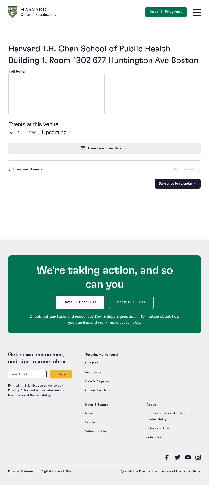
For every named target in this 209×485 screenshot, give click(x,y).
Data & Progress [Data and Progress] (168, 13)
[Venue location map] (56, 94)
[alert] (104, 148)
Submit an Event (97, 431)
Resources (93, 372)
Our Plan (91, 363)
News (89, 413)
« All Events (16, 71)
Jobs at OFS (155, 437)
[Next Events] (18, 132)
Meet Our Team (131, 302)
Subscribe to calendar (175, 183)
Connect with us (97, 390)
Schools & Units (158, 428)
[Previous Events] (10, 132)
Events (90, 422)
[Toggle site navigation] (197, 12)
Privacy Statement (22, 471)
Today (31, 132)
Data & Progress (80, 303)
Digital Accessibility (56, 471)
